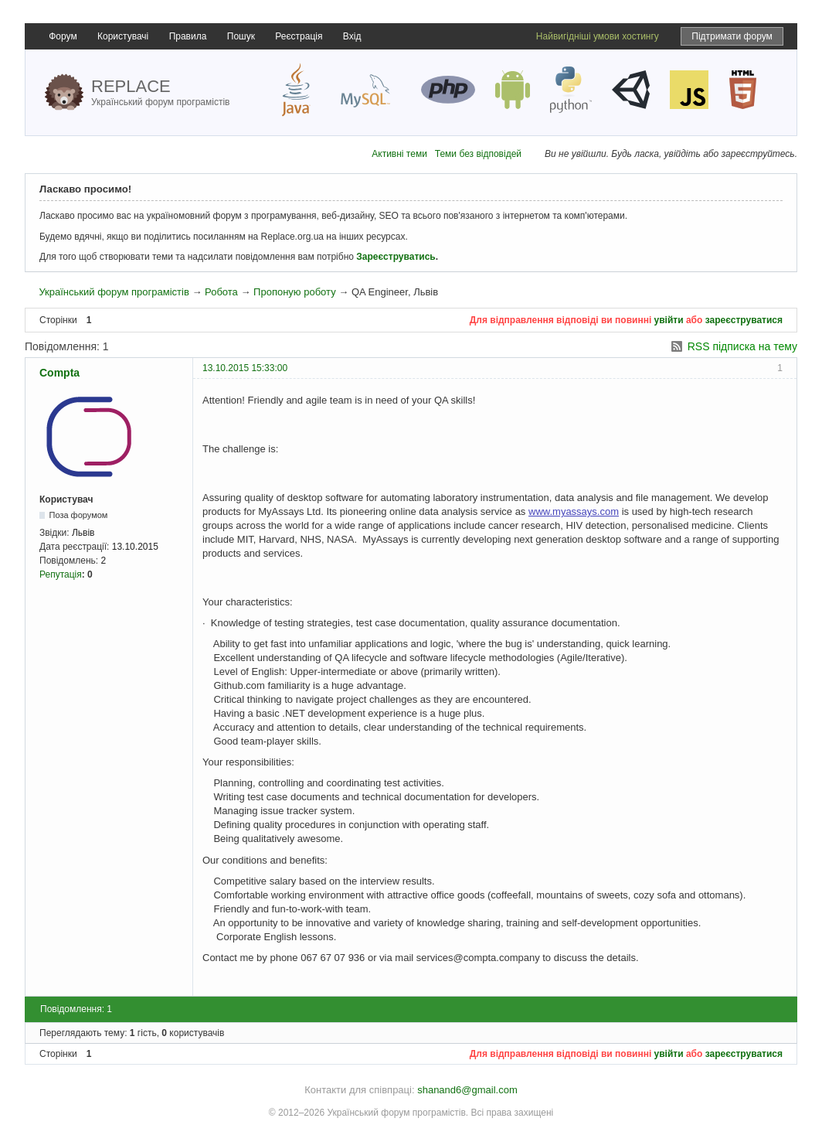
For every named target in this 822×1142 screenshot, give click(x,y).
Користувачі (122, 36)
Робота (221, 292)
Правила (188, 36)
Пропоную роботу (294, 292)
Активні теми (399, 153)
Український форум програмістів (114, 292)
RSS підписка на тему (742, 346)
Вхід (352, 36)
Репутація (60, 574)
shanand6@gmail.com (467, 1090)
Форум (62, 36)
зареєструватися (744, 320)
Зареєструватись (395, 256)
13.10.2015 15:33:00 (244, 368)
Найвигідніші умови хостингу (597, 36)
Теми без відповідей (478, 153)
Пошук (241, 36)
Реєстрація (298, 36)
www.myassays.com (573, 511)
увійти (669, 320)
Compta (59, 372)
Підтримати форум (732, 36)
